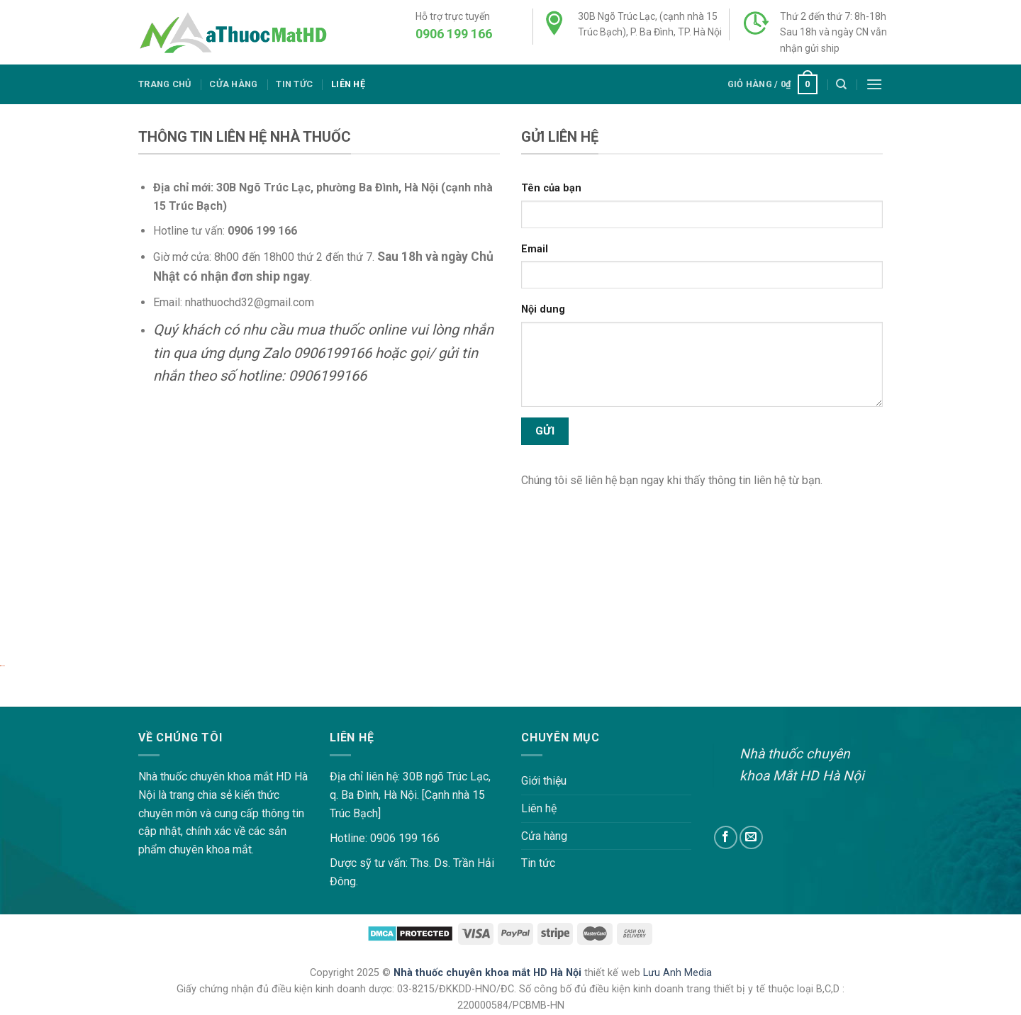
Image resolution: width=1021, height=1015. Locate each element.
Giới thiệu (544, 780)
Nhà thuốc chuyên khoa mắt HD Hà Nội (489, 973)
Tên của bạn (551, 188)
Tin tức (294, 84)
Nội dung (543, 309)
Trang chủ (164, 84)
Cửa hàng (233, 84)
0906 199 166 (453, 33)
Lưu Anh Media (677, 973)
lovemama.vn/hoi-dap (53, 698)
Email (534, 249)
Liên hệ (348, 84)
